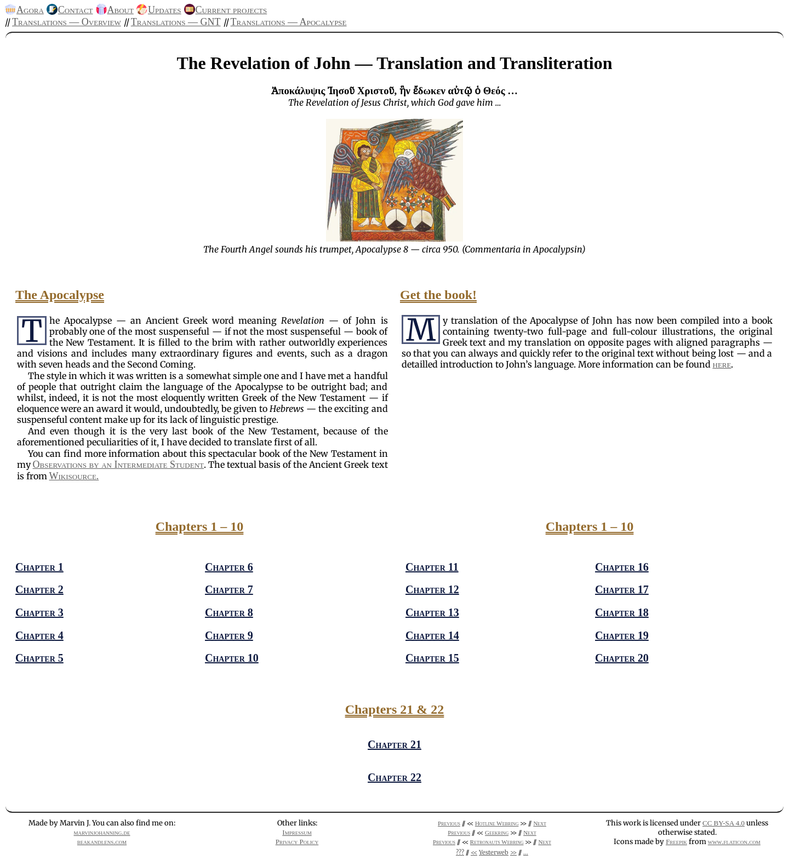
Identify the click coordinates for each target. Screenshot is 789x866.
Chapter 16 (622, 567)
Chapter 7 (229, 589)
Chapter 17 (622, 589)
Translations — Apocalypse (289, 21)
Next (539, 823)
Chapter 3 (39, 612)
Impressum (296, 832)
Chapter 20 (622, 658)
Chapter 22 (394, 777)
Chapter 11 (432, 567)
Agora (30, 9)
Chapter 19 (622, 635)
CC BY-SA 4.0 (723, 823)
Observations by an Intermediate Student (118, 464)
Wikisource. (74, 476)
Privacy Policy (297, 842)
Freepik (676, 842)
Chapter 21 (394, 744)
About (120, 9)
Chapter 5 (39, 658)
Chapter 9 (229, 635)
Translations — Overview (66, 21)
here (722, 364)
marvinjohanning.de (101, 832)
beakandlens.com (102, 842)
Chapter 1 (39, 567)
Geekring (496, 832)
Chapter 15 (432, 658)
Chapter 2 (39, 589)
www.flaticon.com (734, 842)
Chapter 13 (432, 612)
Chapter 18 (622, 612)
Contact (75, 9)
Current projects (231, 9)
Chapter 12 (432, 589)
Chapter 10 (232, 658)
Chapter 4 (39, 635)
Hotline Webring (497, 823)
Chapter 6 (229, 567)
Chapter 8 (229, 612)
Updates (164, 9)
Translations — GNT (176, 21)
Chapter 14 (432, 635)
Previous (449, 823)
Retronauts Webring (497, 842)
